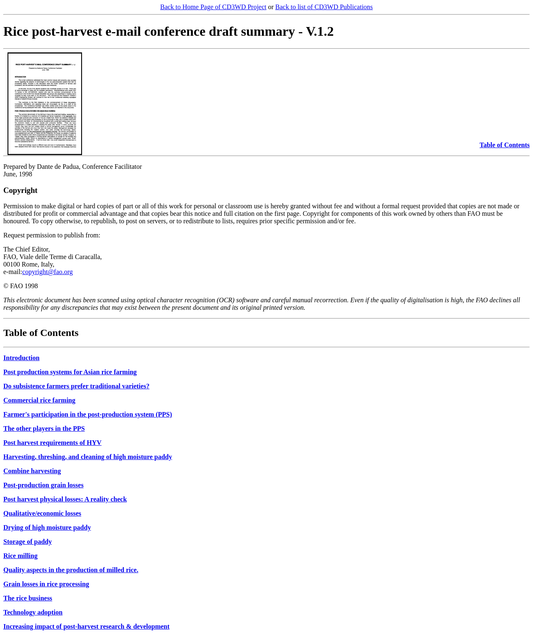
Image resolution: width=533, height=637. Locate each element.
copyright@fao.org (47, 271)
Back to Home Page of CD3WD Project (213, 6)
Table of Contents (505, 144)
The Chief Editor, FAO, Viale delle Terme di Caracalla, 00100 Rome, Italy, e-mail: (52, 260)
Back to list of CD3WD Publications (324, 6)
